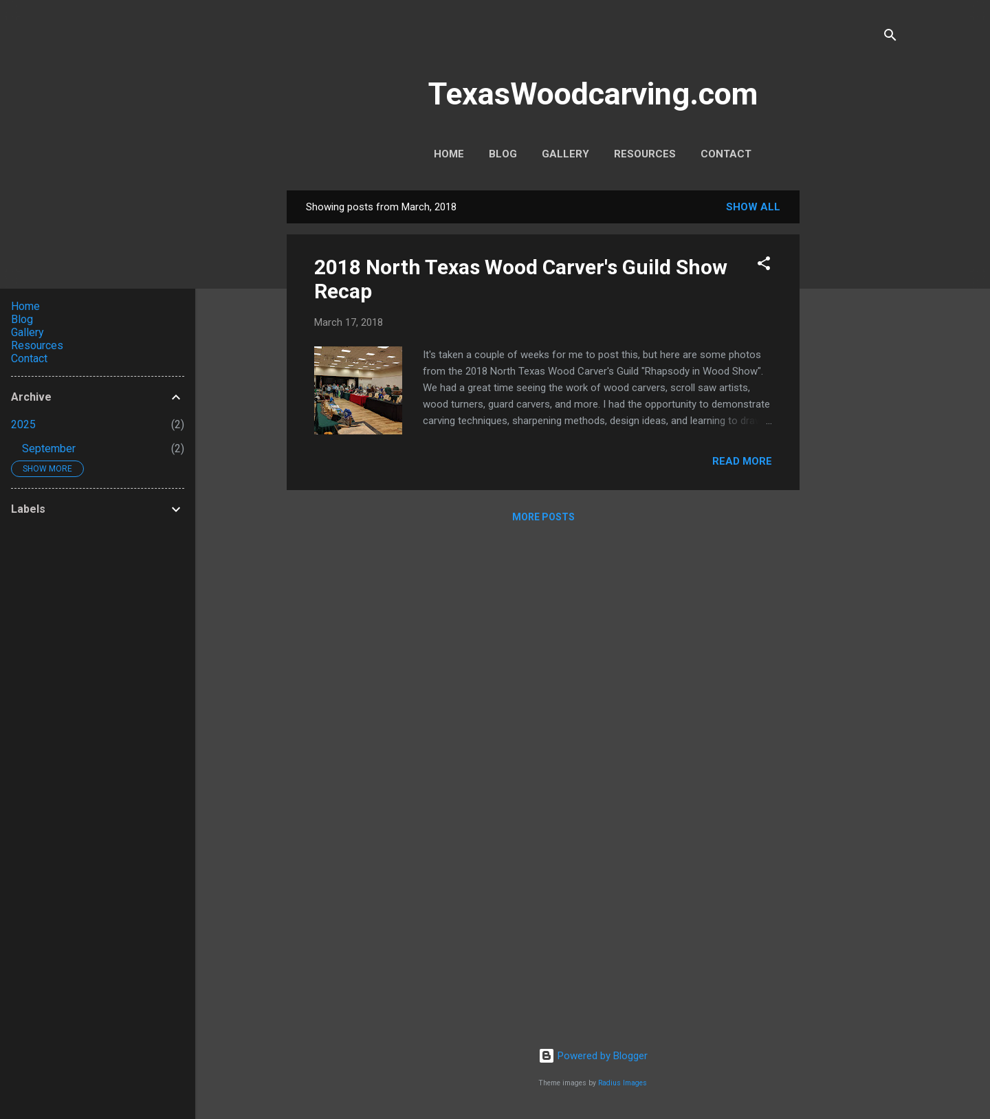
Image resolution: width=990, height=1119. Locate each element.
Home (449, 154)
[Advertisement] (855, 396)
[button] (764, 265)
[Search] (890, 37)
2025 (23, 424)
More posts (543, 516)
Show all (753, 207)
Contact (726, 154)
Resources (645, 154)
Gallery (565, 154)
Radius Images (622, 1082)
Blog (503, 154)
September (49, 448)
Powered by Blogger (593, 1056)
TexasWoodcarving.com (593, 94)
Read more (742, 461)
